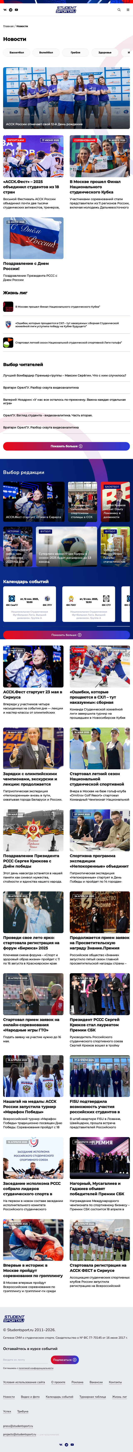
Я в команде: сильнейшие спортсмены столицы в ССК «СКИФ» (81, 511)
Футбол (45, 531)
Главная (8, 26)
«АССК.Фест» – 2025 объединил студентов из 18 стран (31, 187)
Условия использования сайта (24, 1382)
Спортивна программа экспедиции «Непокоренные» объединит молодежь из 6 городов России (99, 861)
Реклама (77, 1382)
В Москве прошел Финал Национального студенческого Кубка (95, 187)
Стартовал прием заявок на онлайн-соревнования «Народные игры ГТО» (31, 1024)
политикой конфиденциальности (36, 1368)
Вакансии (96, 1382)
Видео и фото (30, 1397)
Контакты (115, 1382)
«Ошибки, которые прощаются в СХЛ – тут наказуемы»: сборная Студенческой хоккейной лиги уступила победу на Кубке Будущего (96, 697)
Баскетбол (112, 486)
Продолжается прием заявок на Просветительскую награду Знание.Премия (99, 942)
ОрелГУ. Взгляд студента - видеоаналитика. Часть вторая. (47, 415)
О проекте (58, 1382)
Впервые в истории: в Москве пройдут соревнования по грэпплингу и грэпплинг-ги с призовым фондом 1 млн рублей (33, 1271)
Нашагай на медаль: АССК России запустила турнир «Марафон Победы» (29, 1106)
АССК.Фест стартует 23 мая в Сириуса (33, 517)
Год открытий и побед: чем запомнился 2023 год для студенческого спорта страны (17, 556)
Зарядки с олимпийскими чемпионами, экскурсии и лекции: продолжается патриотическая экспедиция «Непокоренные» (33, 779)
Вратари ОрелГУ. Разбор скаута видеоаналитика (41, 387)
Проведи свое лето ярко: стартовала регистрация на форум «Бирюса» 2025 (31, 942)
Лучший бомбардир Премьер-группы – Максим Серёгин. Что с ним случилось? (64, 375)
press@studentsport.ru (18, 1426)
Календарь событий (59, 1397)
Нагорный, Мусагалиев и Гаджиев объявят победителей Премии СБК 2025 (97, 1189)
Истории (13, 531)
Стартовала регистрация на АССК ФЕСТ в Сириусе (98, 1268)
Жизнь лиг (119, 1397)
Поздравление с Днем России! (26, 266)
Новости (9, 1397)
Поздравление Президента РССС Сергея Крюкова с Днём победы (31, 861)
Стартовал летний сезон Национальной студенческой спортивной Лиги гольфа (97, 779)
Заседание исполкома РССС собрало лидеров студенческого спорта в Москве (32, 1189)
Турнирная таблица (92, 1397)
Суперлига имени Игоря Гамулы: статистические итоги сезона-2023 (115, 556)
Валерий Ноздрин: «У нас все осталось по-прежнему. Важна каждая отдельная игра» (64, 401)
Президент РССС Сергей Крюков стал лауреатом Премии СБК (95, 1024)
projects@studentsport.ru (19, 1434)
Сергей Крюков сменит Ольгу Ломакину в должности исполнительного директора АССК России (115, 511)
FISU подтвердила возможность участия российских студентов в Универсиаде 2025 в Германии (95, 1107)
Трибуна (22, 1411)
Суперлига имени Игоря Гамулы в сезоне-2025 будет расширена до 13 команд (65, 558)
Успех (7, 1411)
